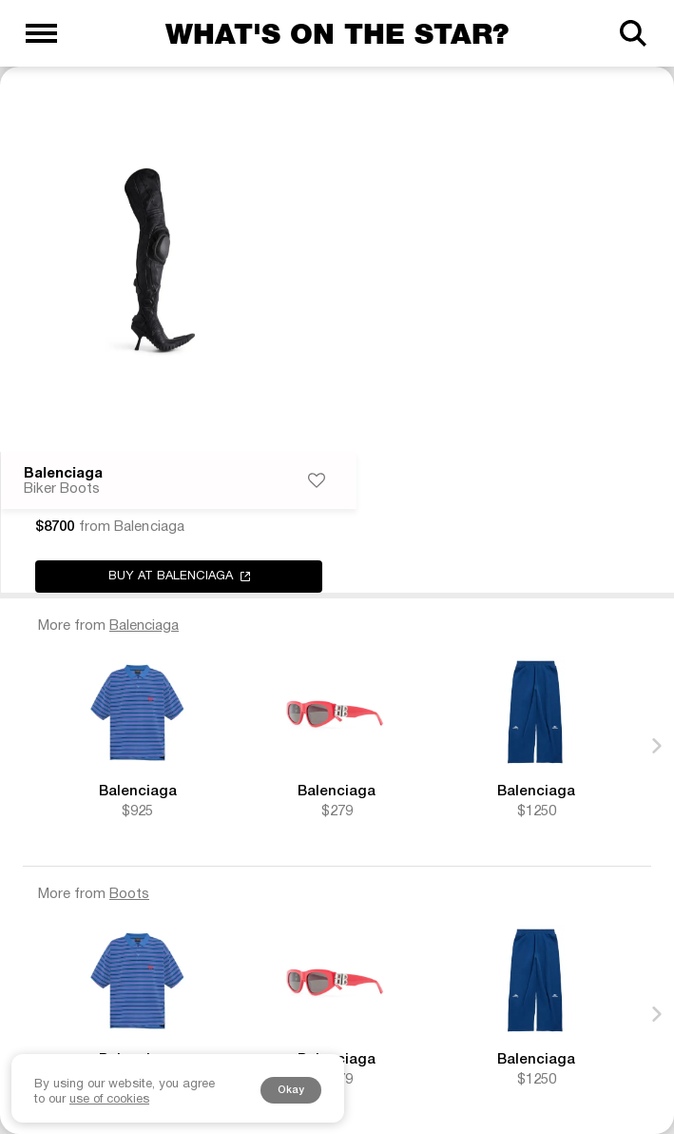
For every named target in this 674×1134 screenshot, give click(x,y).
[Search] (632, 33)
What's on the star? (337, 33)
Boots (129, 894)
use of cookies (109, 1099)
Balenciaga (63, 473)
